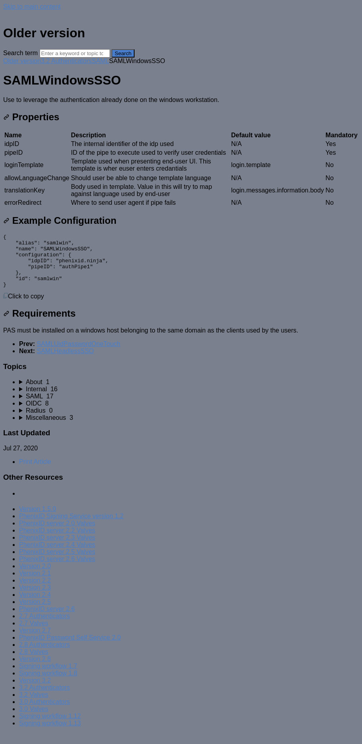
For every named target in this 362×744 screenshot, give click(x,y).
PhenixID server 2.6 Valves (57, 569)
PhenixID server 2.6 (47, 619)
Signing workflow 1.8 (48, 684)
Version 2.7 (35, 641)
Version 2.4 (35, 605)
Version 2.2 (35, 591)
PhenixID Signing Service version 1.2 (71, 526)
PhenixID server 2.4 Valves (57, 555)
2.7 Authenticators (44, 626)
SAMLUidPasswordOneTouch (78, 354)
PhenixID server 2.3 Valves (57, 548)
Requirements (39, 324)
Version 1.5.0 (37, 519)
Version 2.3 (35, 598)
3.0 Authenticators (44, 712)
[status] (181, 100)
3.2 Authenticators (66, 61)
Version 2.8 (35, 669)
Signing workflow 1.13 (50, 734)
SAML (100, 61)
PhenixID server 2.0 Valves (57, 534)
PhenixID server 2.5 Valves (57, 562)
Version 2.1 (35, 584)
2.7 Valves (33, 634)
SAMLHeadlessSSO (65, 361)
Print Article (35, 472)
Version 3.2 (35, 691)
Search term (20, 53)
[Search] (75, 53)
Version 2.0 (35, 576)
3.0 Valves (33, 719)
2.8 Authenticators (44, 655)
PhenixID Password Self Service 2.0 (70, 648)
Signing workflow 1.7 (48, 676)
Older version (22, 61)
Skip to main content (32, 6)
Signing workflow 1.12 (50, 726)
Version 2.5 (35, 612)
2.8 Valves (33, 662)
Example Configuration (59, 220)
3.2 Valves (33, 705)
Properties (31, 117)
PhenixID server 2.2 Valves (57, 541)
